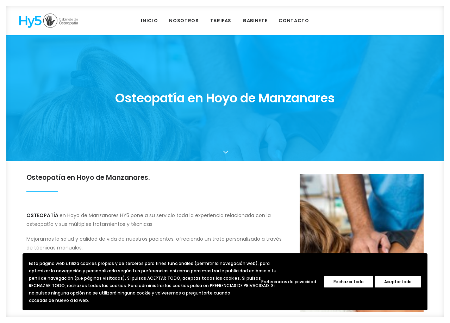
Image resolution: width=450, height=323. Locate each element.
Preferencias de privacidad (288, 282)
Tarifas (221, 20)
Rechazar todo (348, 282)
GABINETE (255, 20)
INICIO (149, 20)
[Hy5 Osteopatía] (48, 20)
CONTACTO (294, 20)
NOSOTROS (184, 20)
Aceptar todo (398, 282)
